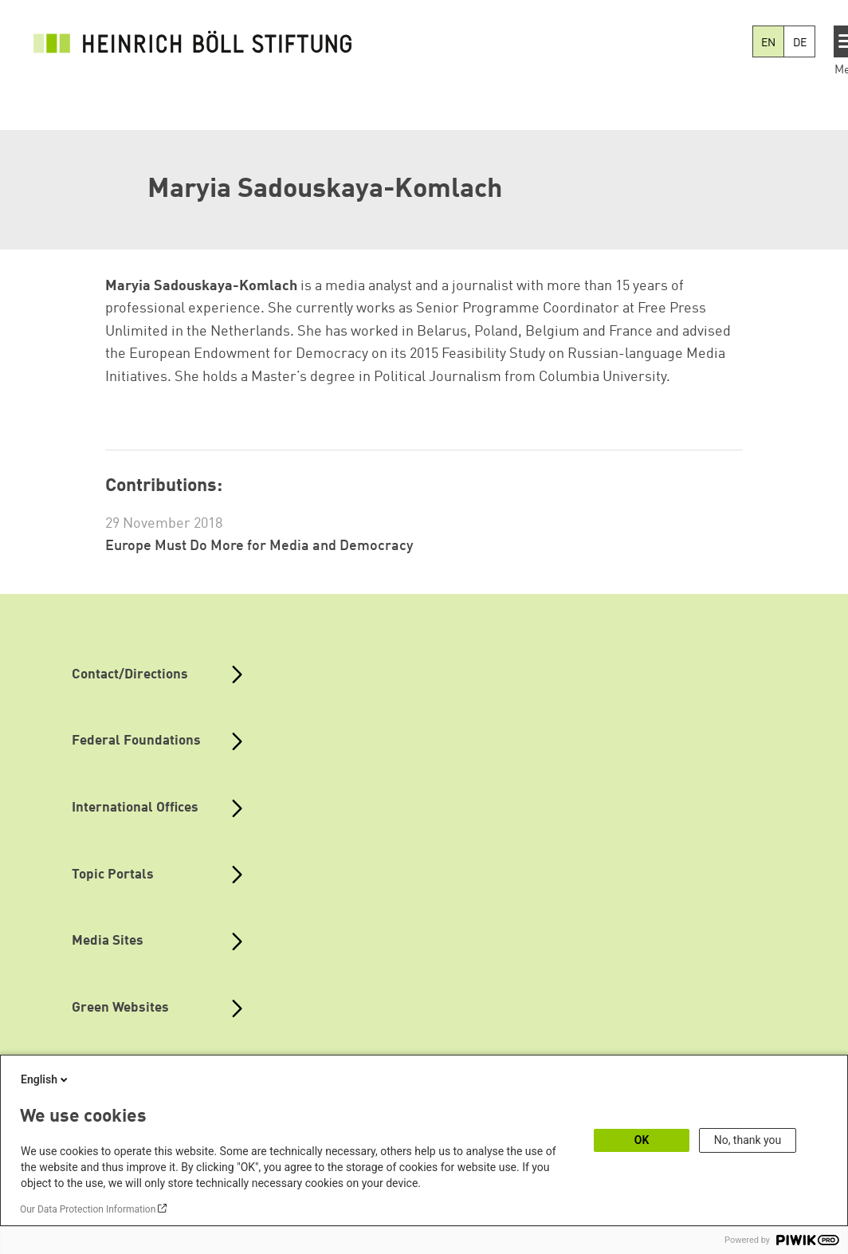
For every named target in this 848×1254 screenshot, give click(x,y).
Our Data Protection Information (87, 1209)
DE (800, 43)
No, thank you (748, 1140)
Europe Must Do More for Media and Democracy (259, 546)
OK (642, 1140)
